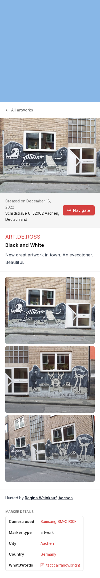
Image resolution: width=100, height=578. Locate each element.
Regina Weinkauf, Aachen (49, 498)
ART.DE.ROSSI (23, 237)
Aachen (47, 543)
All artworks (19, 110)
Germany (48, 554)
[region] (50, 51)
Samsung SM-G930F (59, 521)
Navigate (78, 210)
